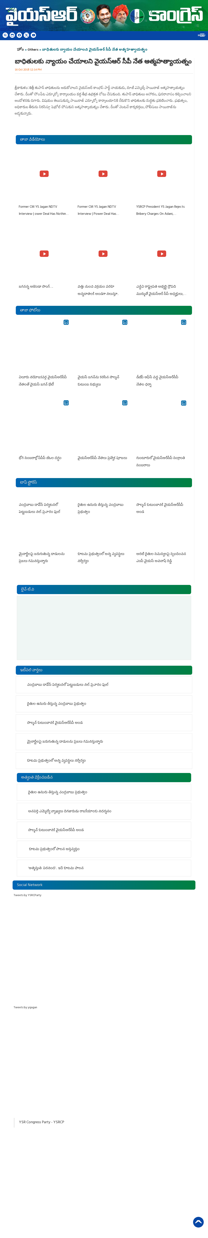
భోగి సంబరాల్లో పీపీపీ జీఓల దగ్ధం (40, 458)
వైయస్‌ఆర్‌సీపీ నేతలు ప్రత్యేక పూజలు (102, 458)
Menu (201, 35)
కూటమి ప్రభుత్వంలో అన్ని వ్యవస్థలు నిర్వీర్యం (56, 760)
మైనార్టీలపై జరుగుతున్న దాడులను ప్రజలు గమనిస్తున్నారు (65, 741)
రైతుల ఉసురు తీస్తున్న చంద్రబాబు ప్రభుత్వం (56, 703)
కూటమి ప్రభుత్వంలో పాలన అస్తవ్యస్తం (54, 849)
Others (33, 50)
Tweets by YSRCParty (27, 895)
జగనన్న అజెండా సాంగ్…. (36, 287)
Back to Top (198, 1222)
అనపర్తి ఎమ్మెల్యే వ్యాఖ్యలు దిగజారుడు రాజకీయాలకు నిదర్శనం (69, 811)
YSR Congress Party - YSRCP (41, 1122)
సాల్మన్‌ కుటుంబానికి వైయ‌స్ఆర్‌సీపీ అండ (55, 722)
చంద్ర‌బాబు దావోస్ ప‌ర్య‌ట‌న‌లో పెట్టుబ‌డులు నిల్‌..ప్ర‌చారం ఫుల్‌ (67, 685)
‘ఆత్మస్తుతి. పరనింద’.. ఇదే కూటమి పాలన (56, 868)
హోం (20, 50)
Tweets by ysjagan (25, 1007)
